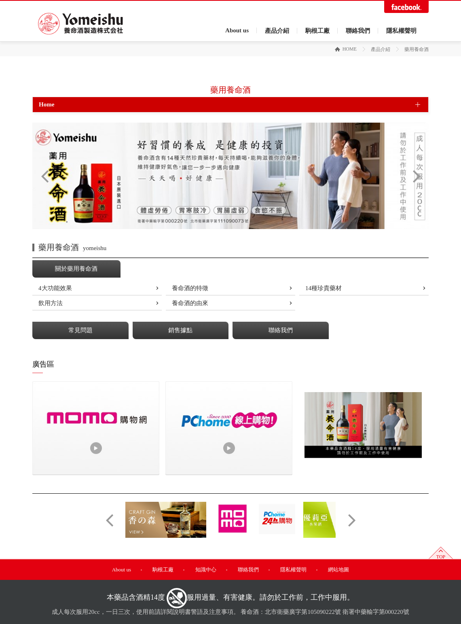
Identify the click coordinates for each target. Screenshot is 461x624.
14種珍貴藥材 (323, 288)
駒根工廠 (317, 31)
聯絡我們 (358, 31)
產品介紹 (277, 31)
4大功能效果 (55, 288)
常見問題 (80, 330)
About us (237, 30)
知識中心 (205, 570)
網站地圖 (338, 570)
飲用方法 (50, 303)
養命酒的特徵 (190, 288)
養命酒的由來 (190, 303)
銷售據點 (180, 330)
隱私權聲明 (401, 31)
